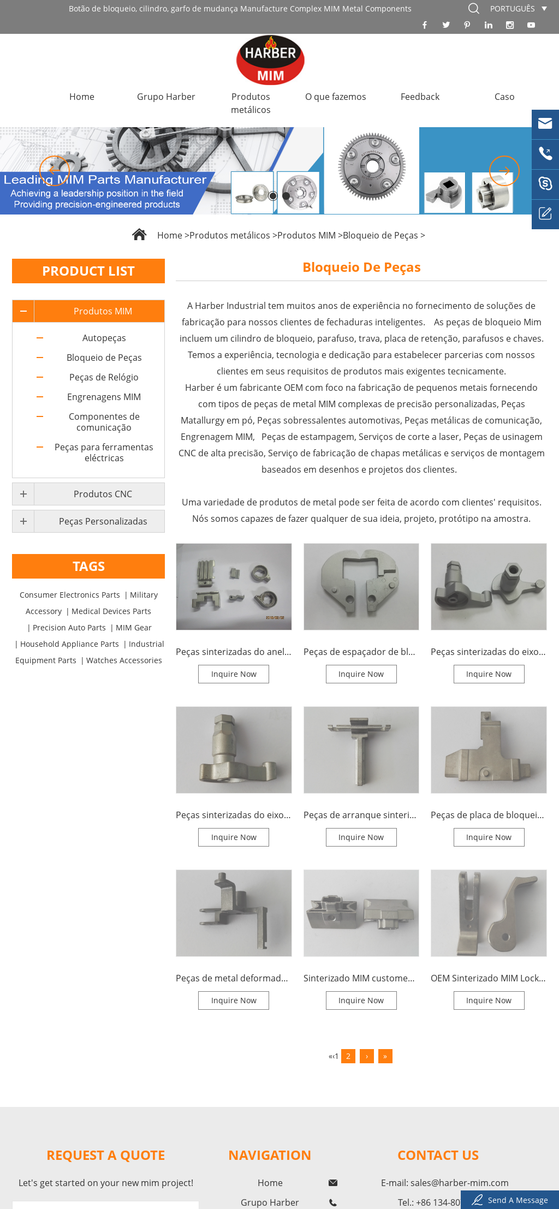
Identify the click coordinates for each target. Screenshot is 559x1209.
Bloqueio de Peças (380, 235)
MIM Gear (134, 627)
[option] (279, 171)
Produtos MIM (306, 235)
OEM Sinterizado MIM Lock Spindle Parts (489, 978)
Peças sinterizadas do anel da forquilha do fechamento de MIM (234, 652)
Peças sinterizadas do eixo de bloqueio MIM (234, 815)
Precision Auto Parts (69, 627)
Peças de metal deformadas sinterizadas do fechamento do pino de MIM (234, 978)
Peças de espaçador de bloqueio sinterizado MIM (362, 652)
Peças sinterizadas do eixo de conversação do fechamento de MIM (489, 652)
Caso (505, 97)
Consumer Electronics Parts (70, 594)
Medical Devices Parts (111, 611)
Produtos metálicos (251, 103)
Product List (88, 270)
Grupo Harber (166, 97)
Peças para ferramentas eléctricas (104, 452)
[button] (54, 171)
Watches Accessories (124, 660)
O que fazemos (335, 97)
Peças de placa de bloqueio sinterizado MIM (489, 815)
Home (81, 97)
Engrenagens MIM (104, 397)
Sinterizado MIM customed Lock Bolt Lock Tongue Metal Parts (362, 978)
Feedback (420, 97)
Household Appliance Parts (69, 644)
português (512, 8)
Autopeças (104, 338)
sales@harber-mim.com (460, 1183)
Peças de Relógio (104, 377)
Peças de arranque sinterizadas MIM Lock (362, 815)
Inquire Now (234, 674)
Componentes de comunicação (104, 421)
